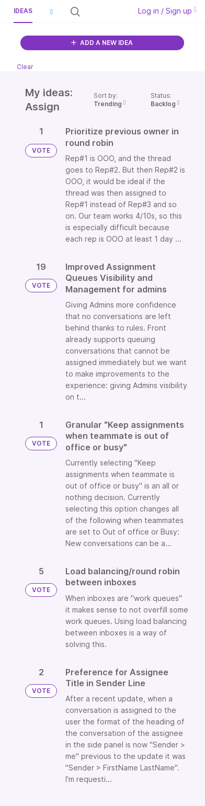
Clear (25, 67)
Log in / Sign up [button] (167, 10)
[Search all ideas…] (104, 11)
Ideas (23, 11)
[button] (51, 11)
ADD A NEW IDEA (102, 43)
